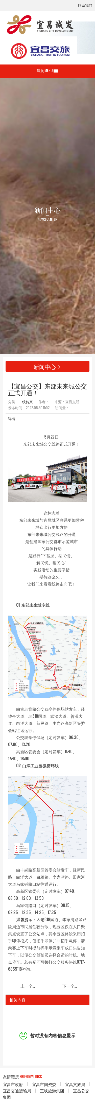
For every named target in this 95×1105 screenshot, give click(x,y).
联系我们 (85, 6)
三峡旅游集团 (52, 1090)
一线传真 (26, 401)
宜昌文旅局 (75, 1084)
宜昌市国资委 (44, 1084)
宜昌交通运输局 (17, 1090)
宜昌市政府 (13, 1084)
